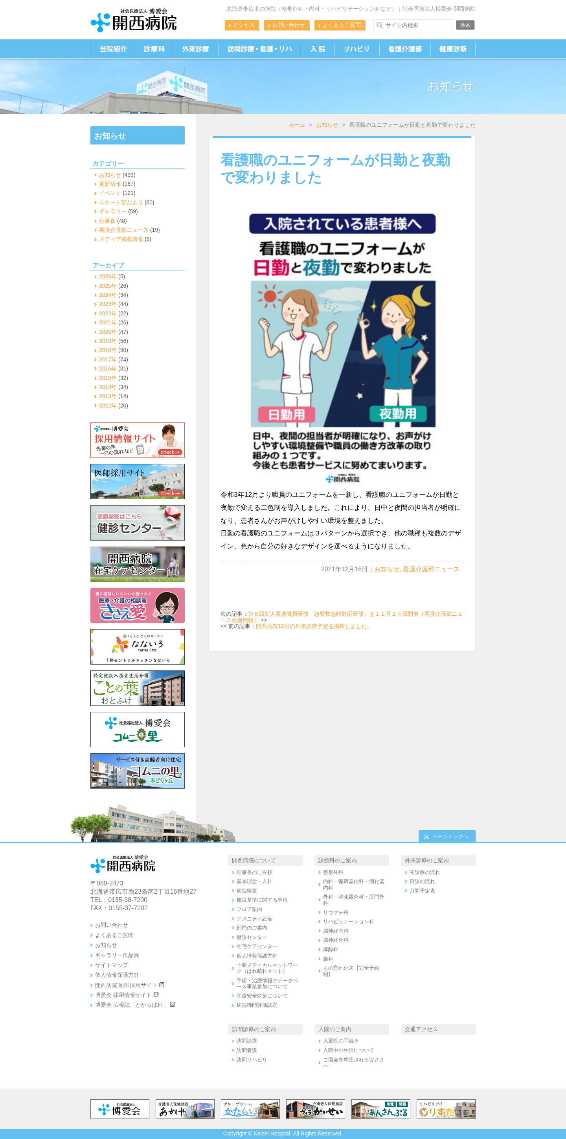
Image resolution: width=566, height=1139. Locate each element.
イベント (110, 193)
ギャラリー (113, 211)
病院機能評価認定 (257, 1005)
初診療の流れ (425, 872)
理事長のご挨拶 (254, 872)
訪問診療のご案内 (254, 1029)
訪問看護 (247, 1050)
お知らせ (327, 125)
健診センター (252, 937)
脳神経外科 (336, 940)
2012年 (108, 405)
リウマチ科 (336, 912)
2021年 (108, 322)
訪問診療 (247, 1041)
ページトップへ (450, 836)
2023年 (108, 304)
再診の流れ (422, 881)
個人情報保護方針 (117, 975)
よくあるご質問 (341, 25)
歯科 (328, 959)
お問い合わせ (288, 25)
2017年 (108, 359)
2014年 (108, 387)
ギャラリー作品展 (117, 955)
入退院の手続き (341, 1041)
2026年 (108, 276)
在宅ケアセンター (257, 946)
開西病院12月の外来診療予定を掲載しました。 (314, 626)
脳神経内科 (336, 931)
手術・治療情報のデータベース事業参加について (267, 984)
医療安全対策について (262, 996)
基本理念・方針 (254, 881)
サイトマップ (111, 965)
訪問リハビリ (252, 1060)
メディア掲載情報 (121, 239)
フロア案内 (249, 909)
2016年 (108, 368)
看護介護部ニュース (431, 569)
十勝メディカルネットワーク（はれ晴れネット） (267, 968)
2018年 (108, 350)
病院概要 (247, 891)
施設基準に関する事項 (262, 900)
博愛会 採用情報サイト (123, 995)
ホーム (297, 125)
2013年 (108, 396)
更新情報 (110, 184)
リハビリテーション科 (348, 921)
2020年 (108, 332)
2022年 (108, 313)
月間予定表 (422, 891)
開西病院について (254, 860)
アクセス (244, 25)
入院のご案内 (334, 1029)
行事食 (107, 221)
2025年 (108, 286)
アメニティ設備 (254, 919)
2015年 (108, 378)
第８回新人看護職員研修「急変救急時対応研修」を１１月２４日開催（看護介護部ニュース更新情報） (342, 617)
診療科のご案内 (337, 860)
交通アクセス (421, 1029)
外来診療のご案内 (427, 860)
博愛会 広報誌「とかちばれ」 (131, 1005)
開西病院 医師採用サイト (126, 985)
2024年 (108, 295)
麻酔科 (330, 949)
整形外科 (333, 872)
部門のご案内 (252, 928)
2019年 (108, 341)
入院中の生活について (348, 1050)
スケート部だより (121, 202)
